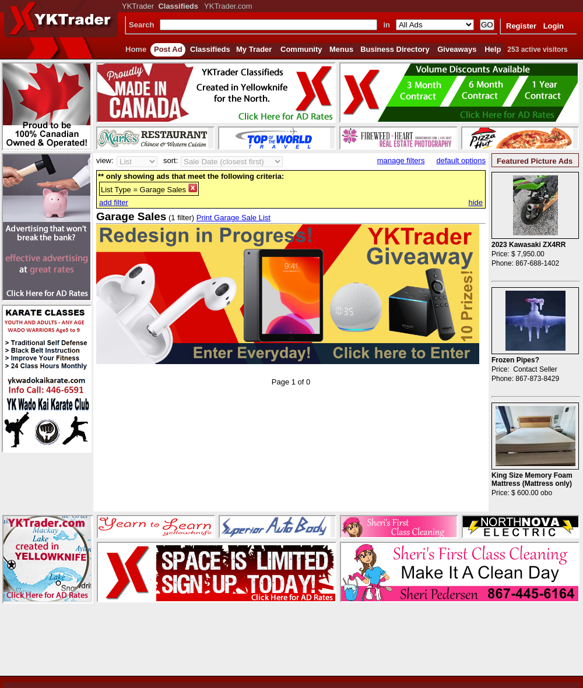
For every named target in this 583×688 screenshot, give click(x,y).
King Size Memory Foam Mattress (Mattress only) (532, 479)
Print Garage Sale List (233, 217)
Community (301, 49)
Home (135, 49)
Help (492, 49)
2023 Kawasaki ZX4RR (528, 245)
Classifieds (210, 49)
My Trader (254, 49)
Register (521, 26)
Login (553, 26)
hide (475, 202)
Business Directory (395, 49)
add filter (113, 202)
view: (105, 160)
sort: (170, 160)
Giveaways (456, 49)
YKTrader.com (228, 6)
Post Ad (168, 49)
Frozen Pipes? (515, 360)
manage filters (401, 160)
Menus (341, 49)
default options (461, 160)
